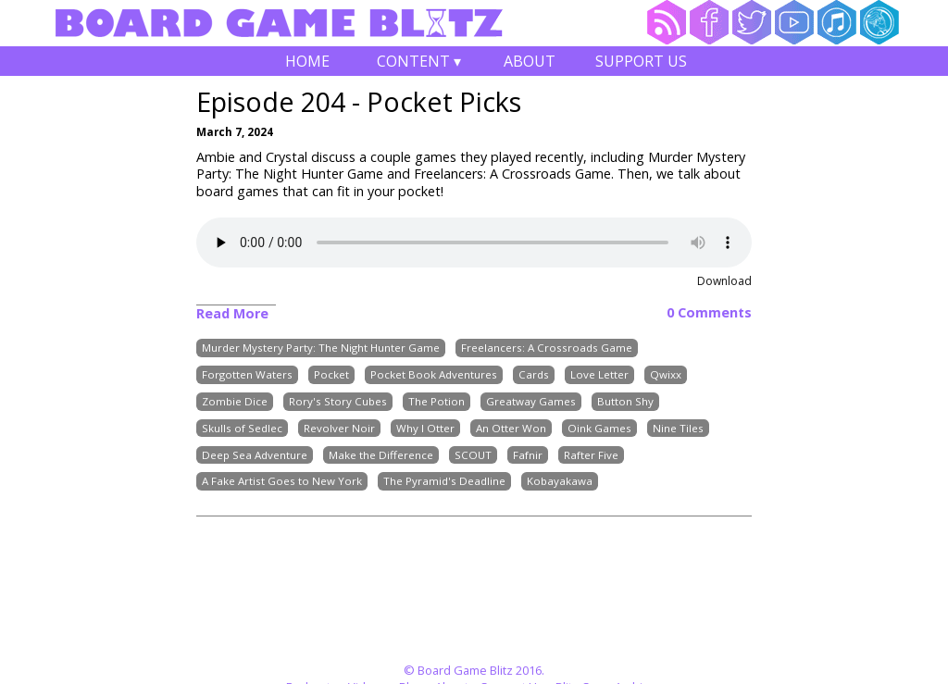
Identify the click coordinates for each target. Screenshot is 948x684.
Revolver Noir (339, 428)
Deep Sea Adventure (254, 455)
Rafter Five (591, 455)
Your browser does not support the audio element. (474, 242)
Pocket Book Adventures (433, 374)
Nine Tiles (678, 428)
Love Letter (599, 374)
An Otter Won (511, 428)
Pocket (331, 374)
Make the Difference (381, 455)
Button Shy (625, 401)
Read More (232, 313)
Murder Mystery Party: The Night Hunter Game (321, 348)
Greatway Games (531, 401)
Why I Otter (425, 428)
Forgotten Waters (247, 374)
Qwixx (665, 374)
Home (307, 61)
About (529, 61)
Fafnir (528, 455)
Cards (533, 374)
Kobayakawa (559, 482)
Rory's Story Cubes (338, 401)
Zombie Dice (235, 401)
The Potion (436, 401)
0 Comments (709, 313)
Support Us (641, 61)
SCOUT (473, 455)
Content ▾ (418, 63)
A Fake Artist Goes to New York (282, 482)
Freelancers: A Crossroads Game (546, 348)
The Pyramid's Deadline (444, 482)
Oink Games (599, 428)
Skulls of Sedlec (242, 428)
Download (724, 281)
